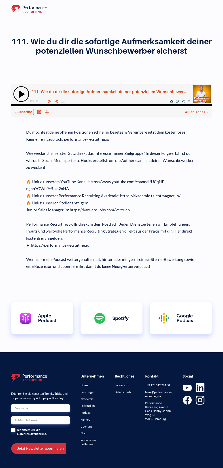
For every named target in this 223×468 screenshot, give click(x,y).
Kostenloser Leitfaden (88, 442)
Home (84, 385)
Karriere (85, 419)
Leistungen (88, 392)
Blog (84, 433)
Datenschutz (123, 392)
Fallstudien (88, 405)
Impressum (122, 385)
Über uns (86, 426)
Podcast (86, 412)
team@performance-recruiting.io (158, 394)
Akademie (87, 399)
